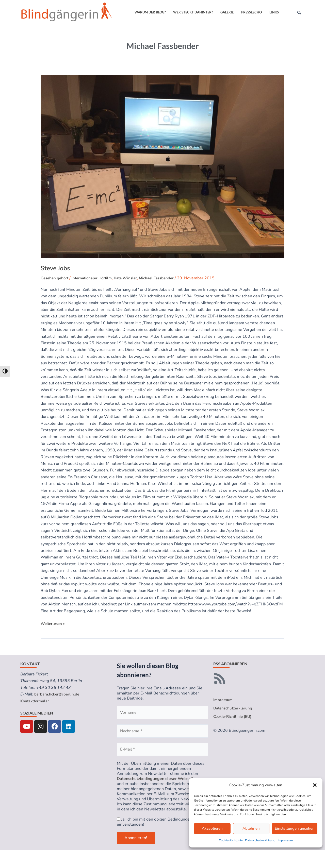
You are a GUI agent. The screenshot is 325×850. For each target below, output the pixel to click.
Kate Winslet (131, 278)
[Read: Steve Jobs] (162, 166)
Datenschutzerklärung (260, 840)
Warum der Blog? (150, 12)
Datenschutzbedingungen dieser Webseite (156, 778)
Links (274, 12)
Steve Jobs (55, 268)
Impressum (285, 840)
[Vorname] (162, 712)
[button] (314, 785)
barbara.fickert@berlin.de (57, 694)
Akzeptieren (212, 828)
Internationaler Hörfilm (95, 278)
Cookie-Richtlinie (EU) (233, 717)
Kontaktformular (35, 701)
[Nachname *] (162, 731)
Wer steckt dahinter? (193, 12)
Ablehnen (251, 828)
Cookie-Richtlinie (230, 840)
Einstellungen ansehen (295, 828)
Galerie (227, 12)
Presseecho (251, 12)
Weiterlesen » (54, 623)
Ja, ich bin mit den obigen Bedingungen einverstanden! (154, 822)
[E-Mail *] (162, 749)
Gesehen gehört (56, 278)
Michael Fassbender (164, 278)
